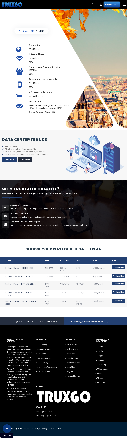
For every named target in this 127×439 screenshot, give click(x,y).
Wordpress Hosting (73, 366)
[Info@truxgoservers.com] (91, 324)
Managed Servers (72, 379)
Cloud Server (9, 159)
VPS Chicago (100, 350)
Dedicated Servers (43, 361)
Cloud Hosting (42, 366)
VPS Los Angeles (102, 372)
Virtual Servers (71, 348)
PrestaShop (70, 370)
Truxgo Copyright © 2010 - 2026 (47, 432)
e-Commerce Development (46, 370)
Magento (69, 375)
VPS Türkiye (100, 386)
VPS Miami (99, 377)
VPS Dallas (99, 354)
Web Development (43, 375)
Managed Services (43, 352)
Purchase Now (118, 267)
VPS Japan (99, 381)
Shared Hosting (71, 361)
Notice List (28, 432)
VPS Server (25, 159)
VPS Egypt (99, 359)
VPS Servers (41, 357)
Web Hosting (41, 348)
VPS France (99, 363)
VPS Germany (100, 368)
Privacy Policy (17, 432)
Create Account (111, 4)
